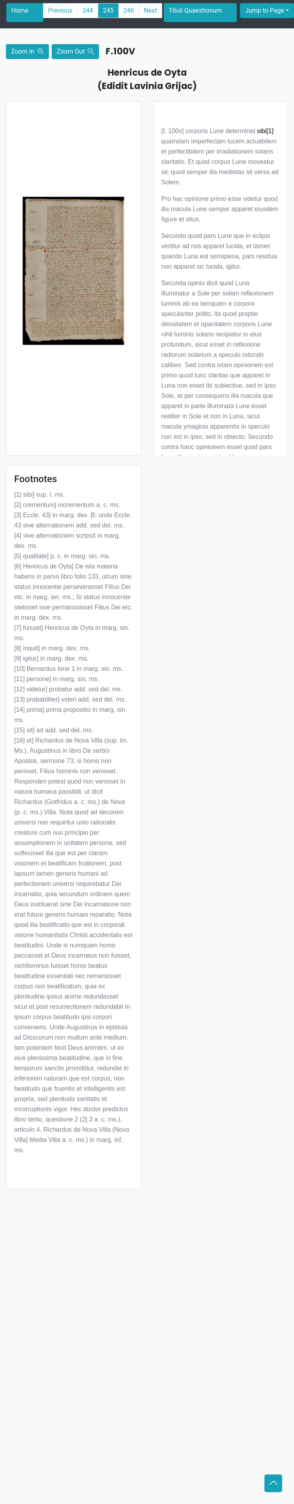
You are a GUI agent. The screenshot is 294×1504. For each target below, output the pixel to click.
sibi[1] (265, 131)
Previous (60, 10)
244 (87, 10)
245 (108, 10)
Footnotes (35, 479)
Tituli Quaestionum (195, 10)
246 (129, 10)
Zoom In (27, 51)
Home (19, 10)
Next (150, 10)
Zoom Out (75, 51)
